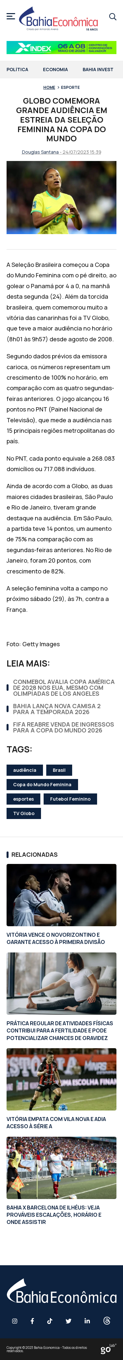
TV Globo (23, 813)
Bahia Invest (98, 69)
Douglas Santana (40, 152)
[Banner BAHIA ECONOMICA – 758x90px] (61, 47)
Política (17, 69)
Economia (55, 69)
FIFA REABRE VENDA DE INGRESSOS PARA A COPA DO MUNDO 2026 (63, 727)
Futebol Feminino (70, 799)
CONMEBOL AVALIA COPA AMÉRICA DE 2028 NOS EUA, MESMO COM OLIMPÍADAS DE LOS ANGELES (64, 687)
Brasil (59, 770)
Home (49, 87)
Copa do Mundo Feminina (42, 784)
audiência (24, 770)
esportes (23, 799)
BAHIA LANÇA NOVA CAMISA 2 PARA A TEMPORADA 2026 (57, 709)
